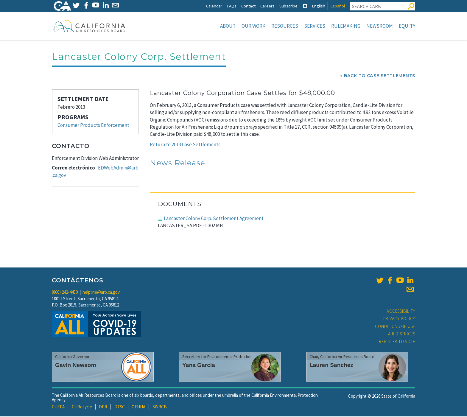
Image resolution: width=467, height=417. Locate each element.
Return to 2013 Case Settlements (185, 145)
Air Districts (401, 334)
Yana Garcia (198, 365)
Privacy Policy (399, 319)
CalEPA (58, 407)
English (318, 6)
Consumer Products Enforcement (93, 125)
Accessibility (401, 312)
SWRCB (159, 407)
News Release (177, 163)
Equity (407, 26)
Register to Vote (397, 342)
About (228, 26)
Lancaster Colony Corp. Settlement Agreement (214, 219)
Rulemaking (345, 26)
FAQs (231, 6)
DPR (103, 407)
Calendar (214, 6)
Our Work (253, 26)
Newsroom (379, 26)
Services (314, 26)
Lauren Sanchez (331, 365)
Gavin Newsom (75, 365)
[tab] (305, 5)
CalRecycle (82, 407)
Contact (248, 6)
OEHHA (138, 407)
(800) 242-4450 (65, 292)
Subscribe (288, 6)
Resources (284, 26)
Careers (267, 6)
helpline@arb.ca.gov (101, 292)
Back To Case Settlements (379, 76)
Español (337, 6)
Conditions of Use (395, 327)
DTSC (119, 407)
